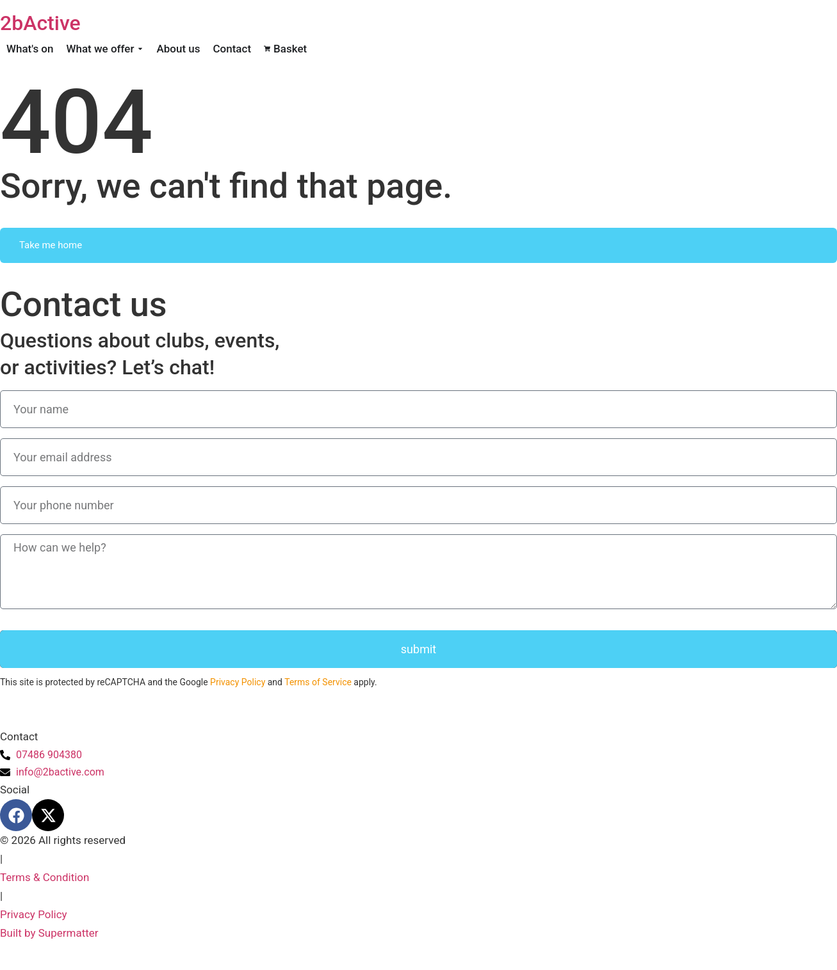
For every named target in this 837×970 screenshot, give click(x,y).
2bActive (40, 23)
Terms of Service (318, 682)
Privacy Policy (237, 682)
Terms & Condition (44, 877)
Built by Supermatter (49, 932)
